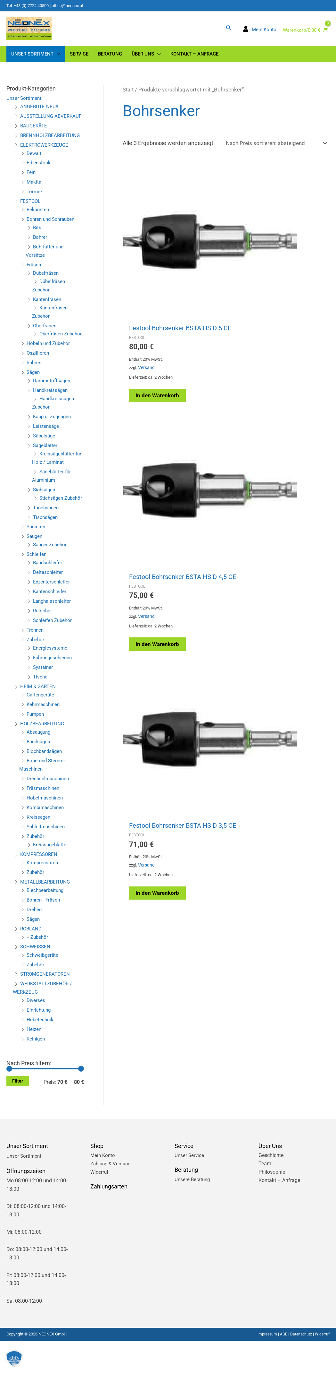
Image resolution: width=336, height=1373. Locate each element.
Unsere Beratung (193, 1211)
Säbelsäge (45, 459)
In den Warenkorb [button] (153, 319)
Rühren (35, 386)
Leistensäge (46, 450)
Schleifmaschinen (47, 859)
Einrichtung (39, 1042)
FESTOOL (31, 216)
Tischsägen (46, 549)
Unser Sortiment (24, 105)
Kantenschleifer (50, 623)
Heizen (34, 1061)
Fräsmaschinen (44, 820)
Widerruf (100, 1204)
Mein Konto (103, 1187)
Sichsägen (45, 513)
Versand (148, 294)
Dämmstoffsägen (53, 404)
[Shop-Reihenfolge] (272, 150)
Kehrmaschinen (44, 736)
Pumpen (36, 746)
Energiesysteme (51, 680)
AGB (281, 1366)
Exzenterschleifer (52, 614)
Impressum (263, 1366)
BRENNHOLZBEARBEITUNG (51, 150)
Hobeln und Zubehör (50, 367)
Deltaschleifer (48, 604)
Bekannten (39, 225)
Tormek (35, 207)
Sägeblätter (46, 469)
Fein (31, 188)
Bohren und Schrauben (52, 234)
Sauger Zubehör (51, 577)
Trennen (36, 662)
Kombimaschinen (46, 839)
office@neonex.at (73, 5)
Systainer (43, 699)
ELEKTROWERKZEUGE (45, 160)
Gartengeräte (41, 726)
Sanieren (36, 559)
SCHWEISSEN (36, 978)
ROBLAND (31, 960)
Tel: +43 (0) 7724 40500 (29, 5)
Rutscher (43, 643)
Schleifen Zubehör (53, 652)
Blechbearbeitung (46, 922)
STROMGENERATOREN (46, 1006)
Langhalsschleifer (53, 633)
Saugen (35, 568)
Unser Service (190, 1187)
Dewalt (34, 168)
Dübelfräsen (47, 288)
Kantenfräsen (48, 314)
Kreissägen (39, 849)
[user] (259, 33)
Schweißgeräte (43, 987)
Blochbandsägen (46, 783)
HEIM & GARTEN (38, 718)
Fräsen (34, 280)
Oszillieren (38, 377)
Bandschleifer (48, 595)
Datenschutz (299, 1366)
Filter (17, 1113)
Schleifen (37, 586)
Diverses (36, 1032)
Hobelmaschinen (46, 830)
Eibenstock (39, 178)
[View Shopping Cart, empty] (304, 33)
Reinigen (36, 1071)
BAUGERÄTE (34, 141)
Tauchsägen (47, 539)
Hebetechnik (40, 1052)
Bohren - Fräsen (44, 931)
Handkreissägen (51, 414)
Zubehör (36, 672)
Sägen (34, 396)
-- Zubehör (38, 969)
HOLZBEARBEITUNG (43, 755)
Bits (37, 243)
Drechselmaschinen (49, 810)
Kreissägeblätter (51, 877)
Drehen (35, 941)
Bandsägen (39, 773)
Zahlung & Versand (112, 1196)
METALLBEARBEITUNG (46, 914)
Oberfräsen (45, 341)
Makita (34, 197)
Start (129, 97)
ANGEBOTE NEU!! (40, 113)
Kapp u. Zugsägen (53, 440)
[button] (228, 31)
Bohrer (40, 252)
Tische (40, 708)
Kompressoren (43, 895)
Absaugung (40, 764)
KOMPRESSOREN (40, 886)
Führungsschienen (54, 689)
